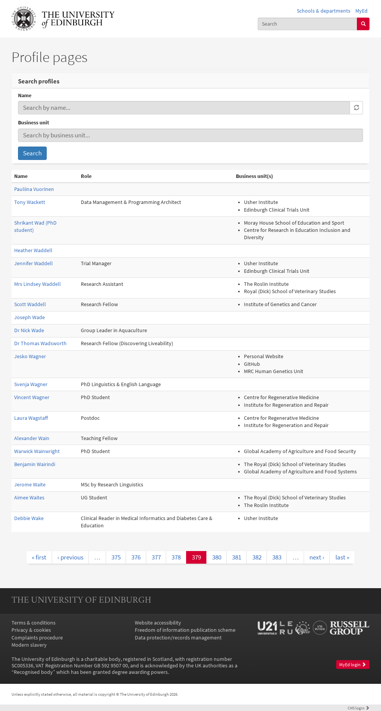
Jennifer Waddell (33, 263)
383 (276, 557)
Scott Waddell (30, 304)
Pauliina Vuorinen (34, 189)
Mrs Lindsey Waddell (37, 284)
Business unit (33, 122)
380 (216, 557)
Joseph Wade (29, 317)
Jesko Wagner (30, 356)
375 (116, 557)
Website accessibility (158, 623)
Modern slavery (29, 645)
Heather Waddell (33, 250)
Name (24, 95)
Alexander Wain (31, 438)
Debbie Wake (29, 518)
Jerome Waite (30, 484)
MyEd (361, 11)
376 (136, 557)
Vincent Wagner (31, 397)
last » (342, 557)
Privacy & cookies (31, 630)
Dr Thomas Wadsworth (40, 343)
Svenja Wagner (30, 384)
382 (257, 557)
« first (39, 557)
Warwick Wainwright (37, 451)
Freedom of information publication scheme (185, 630)
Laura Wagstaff (31, 418)
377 (156, 557)
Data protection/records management (178, 637)
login (359, 708)
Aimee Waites (29, 497)
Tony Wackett (29, 202)
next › (316, 557)
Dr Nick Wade (29, 330)
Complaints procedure (37, 637)
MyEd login (352, 664)
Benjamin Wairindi (34, 464)
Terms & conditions (33, 623)
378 (176, 557)
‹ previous (70, 557)
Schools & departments (323, 11)
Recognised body (33, 672)
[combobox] (307, 24)
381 (236, 557)
